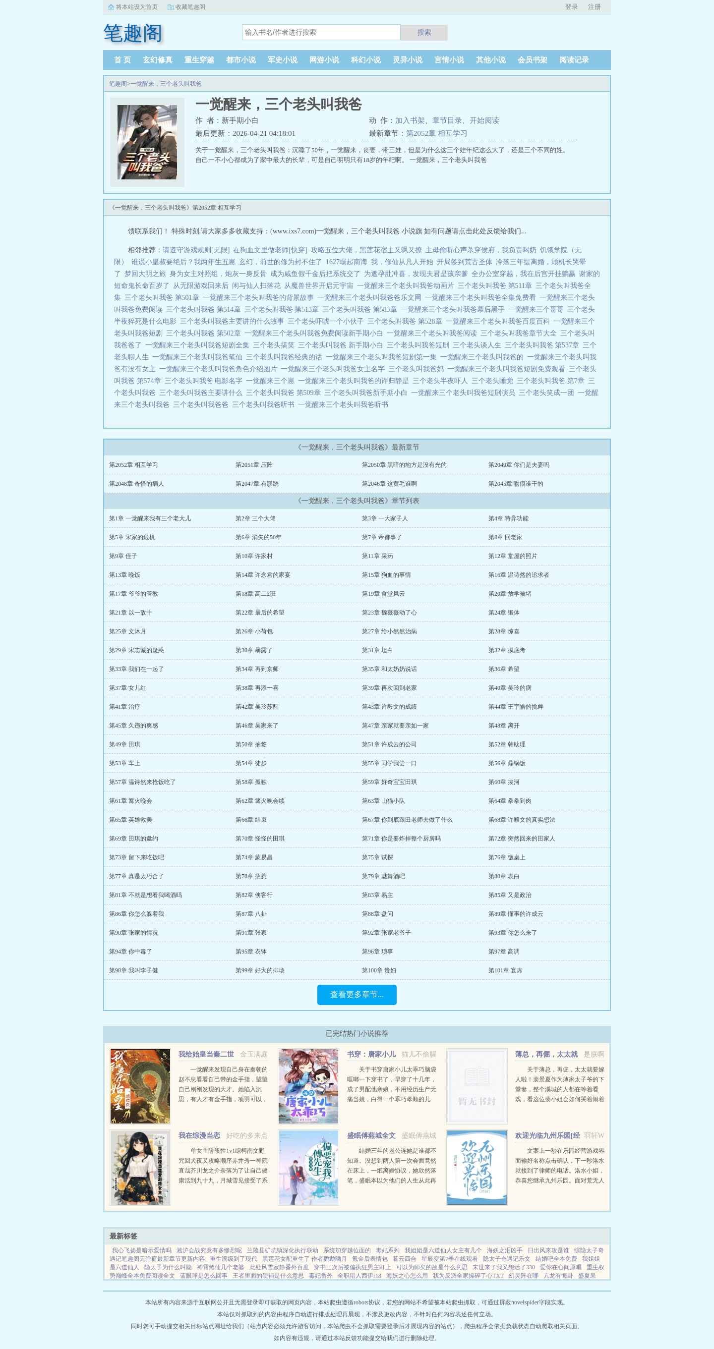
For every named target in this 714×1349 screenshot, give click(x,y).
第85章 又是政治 (510, 895)
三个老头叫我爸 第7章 (552, 381)
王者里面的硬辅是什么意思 (268, 1275)
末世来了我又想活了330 (504, 1267)
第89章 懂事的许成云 (515, 913)
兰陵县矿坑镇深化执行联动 (282, 1250)
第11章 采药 (377, 556)
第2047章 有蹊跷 (257, 483)
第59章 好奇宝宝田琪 (389, 782)
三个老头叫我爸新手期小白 (367, 392)
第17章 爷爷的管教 (133, 593)
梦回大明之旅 (145, 274)
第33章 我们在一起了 (136, 669)
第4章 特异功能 (508, 518)
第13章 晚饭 (124, 574)
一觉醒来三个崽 (272, 381)
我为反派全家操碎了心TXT (468, 1275)
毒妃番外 (321, 1275)
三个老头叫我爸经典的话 (286, 357)
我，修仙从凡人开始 (402, 262)
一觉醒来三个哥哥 (537, 309)
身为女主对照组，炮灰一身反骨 (218, 274)
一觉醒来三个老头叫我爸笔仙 (199, 357)
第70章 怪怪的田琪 (260, 838)
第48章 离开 (504, 725)
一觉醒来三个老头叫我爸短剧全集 (199, 345)
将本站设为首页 (137, 6)
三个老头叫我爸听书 (265, 404)
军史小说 (283, 60)
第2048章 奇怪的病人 (136, 483)
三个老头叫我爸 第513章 (283, 309)
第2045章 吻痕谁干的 (515, 483)
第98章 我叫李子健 (133, 970)
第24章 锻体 (504, 612)
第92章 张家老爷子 (386, 932)
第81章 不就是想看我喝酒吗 (145, 895)
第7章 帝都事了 (382, 537)
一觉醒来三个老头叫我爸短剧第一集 (383, 357)
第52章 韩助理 (507, 744)
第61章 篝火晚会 (130, 800)
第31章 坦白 (377, 650)
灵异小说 (407, 60)
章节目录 (447, 120)
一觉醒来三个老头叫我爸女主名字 (334, 369)
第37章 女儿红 (127, 687)
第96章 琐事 (377, 951)
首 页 (122, 60)
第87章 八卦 (251, 913)
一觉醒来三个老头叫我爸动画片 (407, 285)
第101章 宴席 (505, 970)
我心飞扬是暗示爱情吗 (142, 1250)
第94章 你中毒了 (130, 951)
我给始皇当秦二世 (206, 1054)
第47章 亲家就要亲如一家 (395, 725)
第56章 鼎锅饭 (507, 763)
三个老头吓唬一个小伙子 (327, 321)
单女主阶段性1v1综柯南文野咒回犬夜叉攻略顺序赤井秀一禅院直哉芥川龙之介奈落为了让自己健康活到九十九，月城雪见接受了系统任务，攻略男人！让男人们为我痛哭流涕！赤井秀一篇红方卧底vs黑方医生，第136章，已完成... (223, 1180)
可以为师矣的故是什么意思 (432, 1267)
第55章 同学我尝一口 (389, 763)
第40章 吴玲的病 (510, 687)
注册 (594, 6)
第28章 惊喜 (504, 631)
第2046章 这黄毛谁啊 (389, 483)
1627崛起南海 (346, 262)
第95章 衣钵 (251, 951)
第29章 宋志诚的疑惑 (136, 650)
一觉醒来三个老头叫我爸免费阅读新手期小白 (315, 333)
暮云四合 (404, 1258)
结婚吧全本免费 (556, 1258)
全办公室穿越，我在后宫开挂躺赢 (524, 274)
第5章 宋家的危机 (132, 537)
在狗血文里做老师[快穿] (270, 250)
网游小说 (324, 60)
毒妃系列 (388, 1250)
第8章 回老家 (505, 537)
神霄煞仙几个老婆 (220, 1267)
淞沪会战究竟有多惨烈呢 (209, 1250)
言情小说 (449, 60)
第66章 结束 (251, 819)
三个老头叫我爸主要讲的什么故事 (234, 321)
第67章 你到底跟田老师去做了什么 (407, 819)
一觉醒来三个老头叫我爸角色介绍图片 (220, 369)
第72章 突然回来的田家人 (521, 838)
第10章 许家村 (254, 556)
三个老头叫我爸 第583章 (361, 309)
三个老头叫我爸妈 (417, 369)
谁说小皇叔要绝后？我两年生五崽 (183, 262)
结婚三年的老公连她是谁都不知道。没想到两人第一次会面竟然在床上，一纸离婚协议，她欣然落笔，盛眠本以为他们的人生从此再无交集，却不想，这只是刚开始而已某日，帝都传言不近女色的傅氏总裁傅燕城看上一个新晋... (391, 1180)
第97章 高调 (504, 951)
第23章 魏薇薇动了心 (389, 612)
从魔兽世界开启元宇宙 (319, 285)
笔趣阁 (118, 83)
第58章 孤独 (251, 782)
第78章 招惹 (251, 876)
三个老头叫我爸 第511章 (497, 285)
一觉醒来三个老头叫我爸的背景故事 (260, 297)
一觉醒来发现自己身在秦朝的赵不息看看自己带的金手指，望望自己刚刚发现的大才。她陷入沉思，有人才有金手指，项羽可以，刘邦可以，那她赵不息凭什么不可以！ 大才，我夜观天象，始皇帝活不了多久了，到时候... (223, 1099)
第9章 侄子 (123, 556)
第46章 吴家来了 (257, 725)
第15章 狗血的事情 (386, 574)
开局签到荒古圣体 (464, 262)
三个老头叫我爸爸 (202, 404)
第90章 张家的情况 (133, 932)
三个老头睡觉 (494, 381)
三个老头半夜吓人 (442, 381)
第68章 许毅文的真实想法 (521, 819)
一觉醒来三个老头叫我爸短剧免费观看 (508, 369)
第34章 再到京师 (257, 669)
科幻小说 (366, 60)
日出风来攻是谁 (548, 1250)
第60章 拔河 (504, 782)
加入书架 (410, 120)
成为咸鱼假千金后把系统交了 (315, 274)
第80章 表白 (504, 876)
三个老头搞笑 (275, 345)
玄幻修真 (158, 60)
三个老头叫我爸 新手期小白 (342, 345)
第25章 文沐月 (127, 631)
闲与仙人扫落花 (256, 285)
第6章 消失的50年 (259, 537)
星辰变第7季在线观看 (449, 1258)
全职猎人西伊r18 (359, 1275)
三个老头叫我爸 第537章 (544, 345)
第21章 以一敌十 (130, 612)
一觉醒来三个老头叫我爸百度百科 (499, 321)
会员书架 (532, 60)
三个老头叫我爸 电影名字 (205, 381)
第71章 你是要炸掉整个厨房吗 (401, 838)
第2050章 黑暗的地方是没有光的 (404, 464)
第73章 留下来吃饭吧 (136, 857)
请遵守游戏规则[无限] (196, 250)
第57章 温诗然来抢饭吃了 (142, 782)
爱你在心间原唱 (561, 1267)
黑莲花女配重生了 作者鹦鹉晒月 (304, 1258)
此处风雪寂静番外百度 (279, 1267)
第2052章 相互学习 (437, 133)
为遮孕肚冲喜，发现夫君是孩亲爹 (416, 274)
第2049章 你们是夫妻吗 (518, 464)
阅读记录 (574, 60)
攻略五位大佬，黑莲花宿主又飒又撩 (366, 250)
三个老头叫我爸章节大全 (520, 333)
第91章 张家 (251, 932)
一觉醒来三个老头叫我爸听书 (345, 404)
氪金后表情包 (370, 1258)
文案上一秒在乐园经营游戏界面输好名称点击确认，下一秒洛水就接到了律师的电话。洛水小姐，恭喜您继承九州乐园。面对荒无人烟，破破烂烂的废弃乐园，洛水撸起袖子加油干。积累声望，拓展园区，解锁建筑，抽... (559, 1180)
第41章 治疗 (124, 706)
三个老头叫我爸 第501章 (163, 297)
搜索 (424, 32)
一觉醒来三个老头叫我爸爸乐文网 (371, 297)
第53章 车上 (124, 763)
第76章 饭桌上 (507, 857)
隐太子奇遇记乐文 (507, 1258)
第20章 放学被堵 (510, 593)
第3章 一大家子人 (385, 518)
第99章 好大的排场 (260, 970)
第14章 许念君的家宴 (263, 574)
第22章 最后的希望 (260, 612)
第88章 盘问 (377, 913)
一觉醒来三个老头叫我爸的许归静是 (355, 381)
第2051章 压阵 (254, 464)
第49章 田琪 (124, 744)
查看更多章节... (357, 994)
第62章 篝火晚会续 (260, 800)
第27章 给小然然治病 (389, 631)
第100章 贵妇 (379, 970)
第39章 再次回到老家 (389, 687)
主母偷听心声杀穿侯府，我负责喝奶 (480, 250)
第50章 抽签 (251, 744)
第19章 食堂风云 (383, 593)
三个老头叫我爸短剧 (420, 345)
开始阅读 (484, 120)
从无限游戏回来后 (201, 285)
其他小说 (491, 60)
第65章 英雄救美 (130, 819)
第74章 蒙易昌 (254, 857)
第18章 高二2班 (256, 593)
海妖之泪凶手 (505, 1250)
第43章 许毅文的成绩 (389, 706)
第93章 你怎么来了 (512, 932)
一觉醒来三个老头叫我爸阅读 (433, 333)
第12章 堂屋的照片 (512, 556)
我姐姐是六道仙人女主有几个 (443, 1250)
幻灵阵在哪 (523, 1275)
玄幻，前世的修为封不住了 (280, 262)
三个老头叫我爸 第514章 (205, 309)
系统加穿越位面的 (347, 1250)
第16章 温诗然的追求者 (518, 574)
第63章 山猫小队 (383, 800)
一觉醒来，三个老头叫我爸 (166, 83)
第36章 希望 (504, 669)
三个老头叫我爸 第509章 (285, 392)
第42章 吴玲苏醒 (257, 706)
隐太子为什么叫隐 (168, 1267)
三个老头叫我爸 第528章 (406, 321)
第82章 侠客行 (254, 895)
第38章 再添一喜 (257, 687)
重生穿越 (199, 60)
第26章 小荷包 (254, 631)
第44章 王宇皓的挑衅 (515, 706)
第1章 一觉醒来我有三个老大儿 (150, 518)
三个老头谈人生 (479, 345)
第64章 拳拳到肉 (510, 800)
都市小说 (241, 60)
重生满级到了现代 (233, 1258)
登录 (571, 6)
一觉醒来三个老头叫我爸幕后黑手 (454, 309)
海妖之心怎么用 (407, 1275)
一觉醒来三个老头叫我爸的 (483, 357)
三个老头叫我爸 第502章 (205, 333)
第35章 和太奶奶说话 (389, 669)
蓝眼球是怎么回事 (204, 1275)
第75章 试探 (377, 857)
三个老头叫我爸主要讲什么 (202, 392)
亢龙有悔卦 (558, 1275)
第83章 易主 (377, 895)
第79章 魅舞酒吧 (383, 876)
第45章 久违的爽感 (133, 725)
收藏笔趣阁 (190, 6)
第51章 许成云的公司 (389, 744)
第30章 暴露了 (254, 650)
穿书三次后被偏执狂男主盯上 (352, 1267)
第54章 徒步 (251, 763)
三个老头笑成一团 (548, 392)
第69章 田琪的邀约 (133, 838)
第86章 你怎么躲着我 (136, 913)
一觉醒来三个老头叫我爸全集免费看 (482, 297)
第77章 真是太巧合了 (136, 876)
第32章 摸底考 (507, 650)
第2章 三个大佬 (256, 518)
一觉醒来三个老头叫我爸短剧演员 (465, 392)
